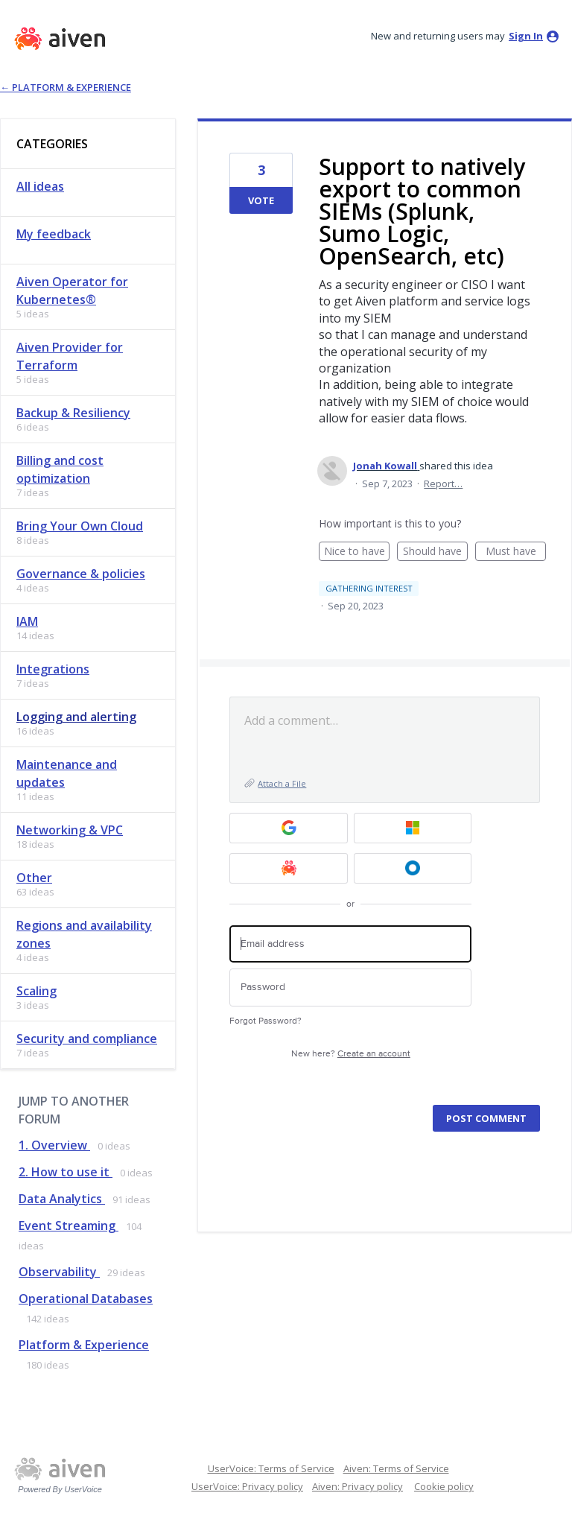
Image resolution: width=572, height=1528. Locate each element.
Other (34, 877)
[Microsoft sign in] (413, 828)
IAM (27, 621)
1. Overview (54, 1145)
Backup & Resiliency (73, 413)
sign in (526, 35)
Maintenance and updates (66, 773)
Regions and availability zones (84, 934)
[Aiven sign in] (288, 868)
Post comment (486, 1118)
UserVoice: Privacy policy (247, 1486)
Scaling (36, 991)
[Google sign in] (288, 828)
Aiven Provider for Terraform (69, 356)
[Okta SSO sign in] (413, 868)
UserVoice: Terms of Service (271, 1468)
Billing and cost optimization (60, 469)
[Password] (350, 987)
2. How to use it (65, 1172)
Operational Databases (86, 1298)
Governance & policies (80, 573)
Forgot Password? (265, 1021)
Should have (435, 552)
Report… (443, 483)
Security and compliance (86, 1038)
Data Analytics (62, 1199)
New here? (350, 1053)
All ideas (40, 186)
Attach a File (282, 783)
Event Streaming (68, 1225)
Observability (59, 1272)
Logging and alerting (76, 716)
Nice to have (357, 552)
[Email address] (350, 944)
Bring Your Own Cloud (79, 526)
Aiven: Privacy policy (357, 1486)
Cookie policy (444, 1486)
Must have (516, 552)
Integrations (52, 669)
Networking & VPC (69, 830)
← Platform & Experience (65, 87)
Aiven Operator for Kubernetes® (72, 290)
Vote (261, 200)
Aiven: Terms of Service (396, 1468)
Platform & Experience (84, 1345)
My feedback (53, 234)
